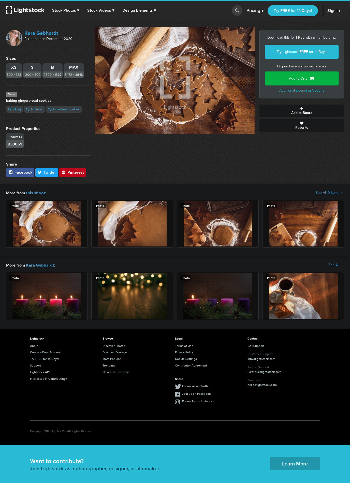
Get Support (255, 345)
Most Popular (112, 358)
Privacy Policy (184, 351)
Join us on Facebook (196, 393)
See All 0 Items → (330, 192)
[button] (65, 10)
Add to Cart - (301, 78)
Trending (109, 365)
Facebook (20, 172)
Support (35, 365)
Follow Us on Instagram (198, 401)
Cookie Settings (186, 358)
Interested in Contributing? (48, 378)
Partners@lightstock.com (264, 371)
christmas (34, 109)
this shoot (35, 193)
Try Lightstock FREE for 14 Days (302, 51)
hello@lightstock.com (262, 384)
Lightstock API (40, 371)
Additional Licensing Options (301, 90)
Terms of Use (184, 345)
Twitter (46, 172)
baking (14, 109)
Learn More (295, 463)
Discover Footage (115, 351)
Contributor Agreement (191, 365)
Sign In (333, 10)
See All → (336, 264)
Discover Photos (114, 345)
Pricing (255, 10)
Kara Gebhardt (41, 33)
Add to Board (302, 111)
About (34, 345)
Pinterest (72, 172)
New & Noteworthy (116, 371)
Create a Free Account (45, 351)
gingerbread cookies (64, 109)
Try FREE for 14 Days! (293, 10)
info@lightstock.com (261, 358)
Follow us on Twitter (196, 385)
